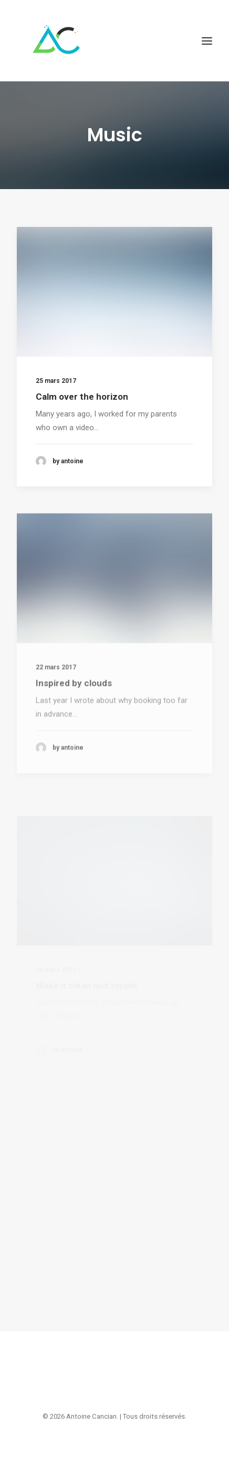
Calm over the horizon (82, 396)
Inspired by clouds (74, 712)
